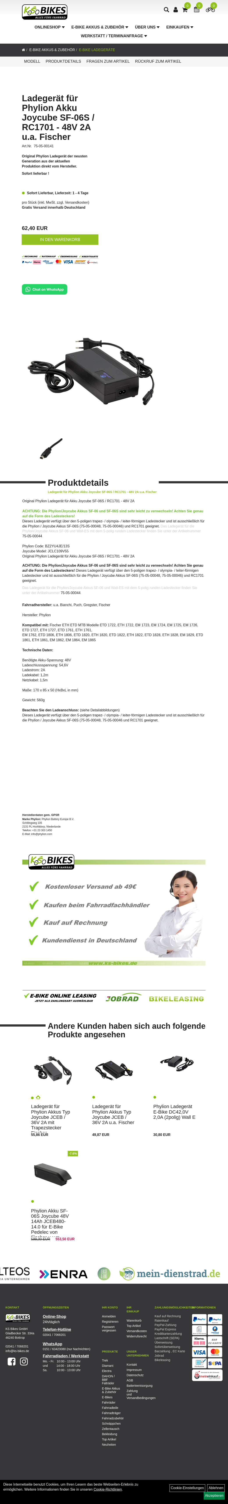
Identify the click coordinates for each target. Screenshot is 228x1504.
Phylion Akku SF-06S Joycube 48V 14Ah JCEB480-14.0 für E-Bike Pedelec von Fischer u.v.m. (50, 1224)
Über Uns (147, 27)
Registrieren (109, 1321)
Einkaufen (179, 27)
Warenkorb (134, 1320)
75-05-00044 (32, 536)
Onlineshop (50, 27)
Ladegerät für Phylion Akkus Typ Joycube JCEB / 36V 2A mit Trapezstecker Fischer (50, 1120)
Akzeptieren (214, 1495)
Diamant (107, 1365)
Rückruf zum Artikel (158, 61)
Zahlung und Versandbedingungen (134, 1394)
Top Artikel (134, 1326)
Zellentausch (110, 1429)
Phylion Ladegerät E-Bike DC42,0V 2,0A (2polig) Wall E (174, 1112)
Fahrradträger (111, 1413)
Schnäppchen (111, 1423)
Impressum (134, 1370)
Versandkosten (76, 202)
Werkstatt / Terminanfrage (114, 36)
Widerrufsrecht (134, 1336)
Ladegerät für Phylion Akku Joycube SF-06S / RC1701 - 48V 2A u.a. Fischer (58, 117)
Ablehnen (216, 1488)
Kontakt (132, 1364)
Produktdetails (63, 61)
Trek (105, 1360)
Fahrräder (108, 1402)
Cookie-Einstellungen (187, 1488)
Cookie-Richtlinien (108, 1489)
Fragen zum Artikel (108, 61)
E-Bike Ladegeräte (97, 50)
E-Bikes (107, 1397)
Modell (32, 61)
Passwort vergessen (109, 1328)
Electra (106, 1371)
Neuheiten (109, 1444)
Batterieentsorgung (134, 1385)
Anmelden (109, 1316)
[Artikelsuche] (166, 10)
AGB (130, 1380)
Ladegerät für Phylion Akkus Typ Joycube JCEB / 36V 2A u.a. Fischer (113, 1114)
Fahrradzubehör (111, 1418)
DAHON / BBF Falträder (108, 1379)
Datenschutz (134, 1375)
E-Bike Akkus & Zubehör (99, 27)
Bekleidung (109, 1434)
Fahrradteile (110, 1408)
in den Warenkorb (60, 239)
